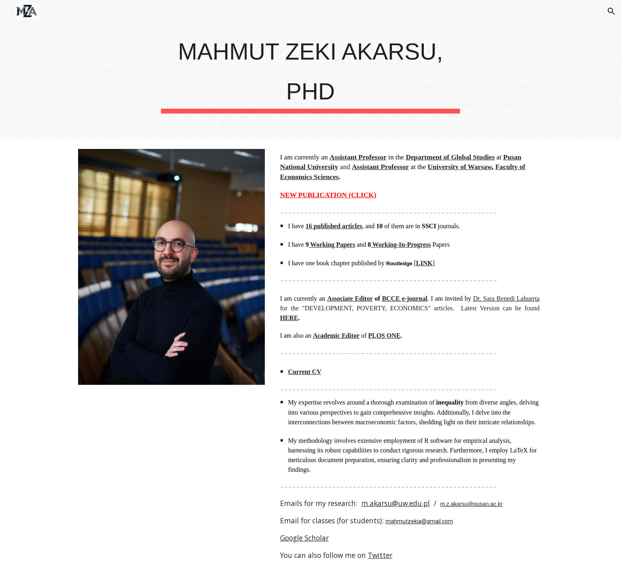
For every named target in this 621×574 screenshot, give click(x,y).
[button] (611, 11)
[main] (311, 70)
